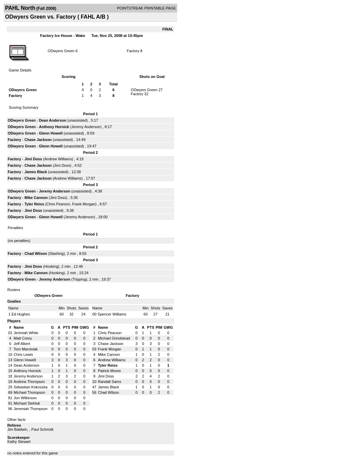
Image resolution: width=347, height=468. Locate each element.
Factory (133, 51)
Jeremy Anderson (85, 127)
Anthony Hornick (54, 127)
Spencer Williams (112, 314)
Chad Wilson (35, 253)
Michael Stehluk (27, 403)
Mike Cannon (35, 198)
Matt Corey (23, 338)
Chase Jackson (38, 140)
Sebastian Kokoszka (30, 387)
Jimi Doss (33, 159)
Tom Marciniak (26, 349)
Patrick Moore (109, 371)
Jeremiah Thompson (30, 409)
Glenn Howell (51, 133)
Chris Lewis (23, 354)
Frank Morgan (83, 204)
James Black (35, 172)
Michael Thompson (29, 392)
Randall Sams (109, 382)
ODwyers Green (61, 51)
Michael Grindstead (114, 338)
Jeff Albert (22, 344)
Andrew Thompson (29, 382)
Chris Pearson (58, 204)
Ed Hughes (21, 314)
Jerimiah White (26, 333)
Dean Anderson (52, 120)
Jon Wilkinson (25, 398)
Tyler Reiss (34, 204)
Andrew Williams (58, 159)
